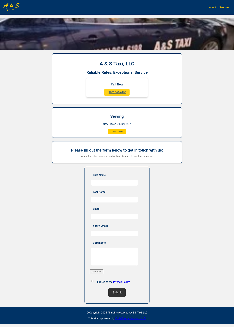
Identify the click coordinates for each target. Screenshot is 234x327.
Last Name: (99, 192)
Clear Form (96, 274)
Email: (96, 208)
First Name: (99, 175)
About (212, 7)
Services (224, 7)
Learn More (117, 131)
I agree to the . (113, 284)
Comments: (99, 242)
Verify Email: (100, 225)
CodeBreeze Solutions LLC (130, 321)
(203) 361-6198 (117, 92)
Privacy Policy (121, 284)
